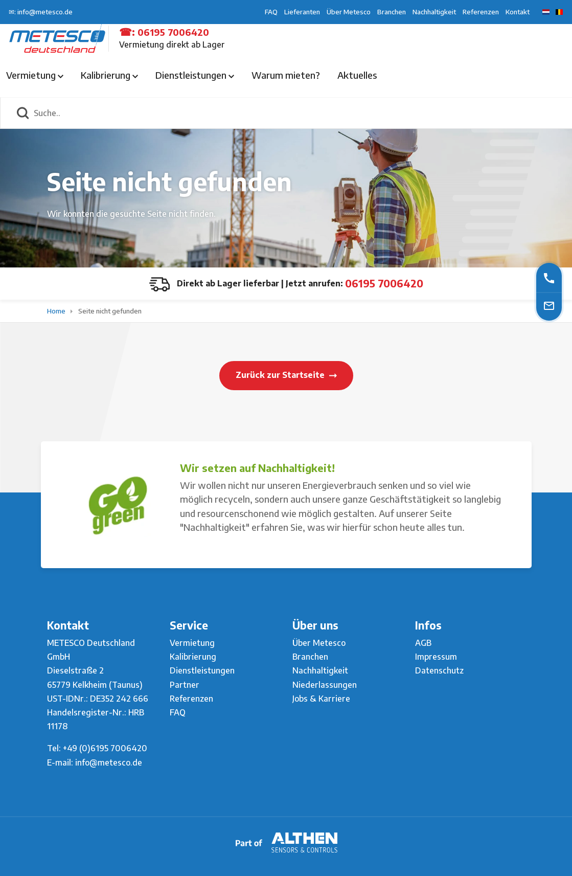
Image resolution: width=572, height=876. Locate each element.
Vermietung (34, 75)
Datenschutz (439, 670)
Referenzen (481, 12)
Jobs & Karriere (321, 698)
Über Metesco (349, 12)
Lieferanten (302, 12)
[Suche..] (297, 113)
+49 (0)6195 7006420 (105, 748)
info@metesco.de (108, 762)
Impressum (436, 657)
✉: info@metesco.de (41, 12)
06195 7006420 (173, 32)
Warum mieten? (285, 75)
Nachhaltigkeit (434, 12)
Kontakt (518, 12)
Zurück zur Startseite (286, 375)
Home (57, 311)
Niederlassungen (324, 685)
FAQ (271, 12)
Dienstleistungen (194, 75)
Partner (184, 685)
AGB (423, 643)
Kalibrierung (109, 75)
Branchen (391, 12)
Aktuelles (357, 75)
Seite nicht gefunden (110, 311)
